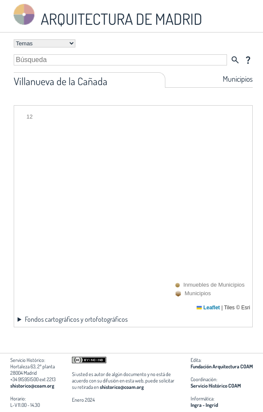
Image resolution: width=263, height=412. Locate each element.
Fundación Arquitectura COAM (222, 366)
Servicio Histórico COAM (216, 385)
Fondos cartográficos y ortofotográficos (76, 319)
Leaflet (208, 308)
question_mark (248, 59)
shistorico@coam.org (32, 385)
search (235, 59)
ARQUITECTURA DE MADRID (106, 15)
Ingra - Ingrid (204, 405)
